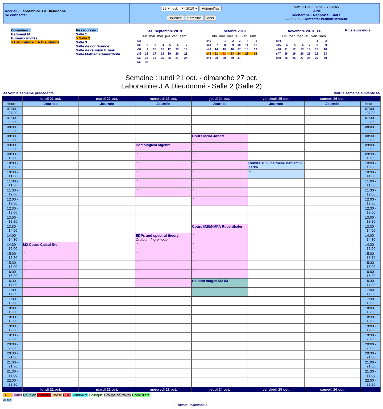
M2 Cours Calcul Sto (40, 245)
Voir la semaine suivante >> (357, 93)
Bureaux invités (24, 38)
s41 (208, 45)
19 (169, 53)
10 (154, 49)
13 (177, 49)
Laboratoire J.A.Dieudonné (36, 42)
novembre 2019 (301, 31)
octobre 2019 (234, 31)
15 (224, 49)
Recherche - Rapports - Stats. (316, 15)
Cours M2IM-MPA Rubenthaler (217, 226)
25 (162, 57)
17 (154, 53)
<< (150, 31)
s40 (139, 62)
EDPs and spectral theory (157, 236)
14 (186, 49)
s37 (139, 49)
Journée (51, 104)
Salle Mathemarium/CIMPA (98, 54)
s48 (278, 57)
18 (162, 53)
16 (146, 53)
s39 (139, 57)
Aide (317, 11)
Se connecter (16, 15)
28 (186, 57)
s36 (139, 45)
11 (162, 49)
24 (154, 57)
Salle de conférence (92, 46)
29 (224, 57)
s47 (278, 53)
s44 (208, 57)
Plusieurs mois (357, 30)
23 (146, 57)
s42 (208, 49)
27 (177, 57)
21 (186, 53)
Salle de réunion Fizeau (95, 50)
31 (239, 57)
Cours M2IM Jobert (208, 136)
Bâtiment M (20, 34)
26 (169, 57)
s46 (278, 49)
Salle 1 (81, 34)
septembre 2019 (168, 31)
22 (316, 53)
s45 (278, 45)
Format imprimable (191, 405)
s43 (208, 53)
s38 (139, 53)
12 (169, 49)
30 (146, 62)
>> (319, 31)
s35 (139, 40)
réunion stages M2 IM (210, 281)
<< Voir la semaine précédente (28, 93)
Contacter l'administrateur (325, 19)
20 (177, 53)
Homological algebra (153, 145)
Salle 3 (81, 42)
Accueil (11, 11)
